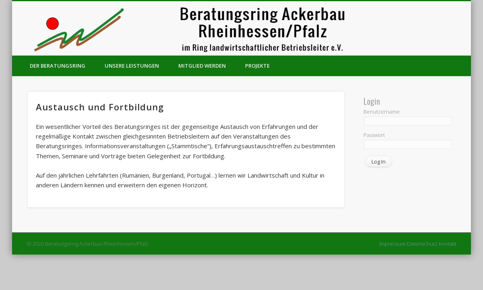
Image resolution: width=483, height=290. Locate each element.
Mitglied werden (202, 65)
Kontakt (447, 243)
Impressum (392, 243)
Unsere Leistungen (132, 65)
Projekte (257, 65)
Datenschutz (422, 243)
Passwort (374, 135)
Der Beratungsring (57, 65)
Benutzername (381, 111)
